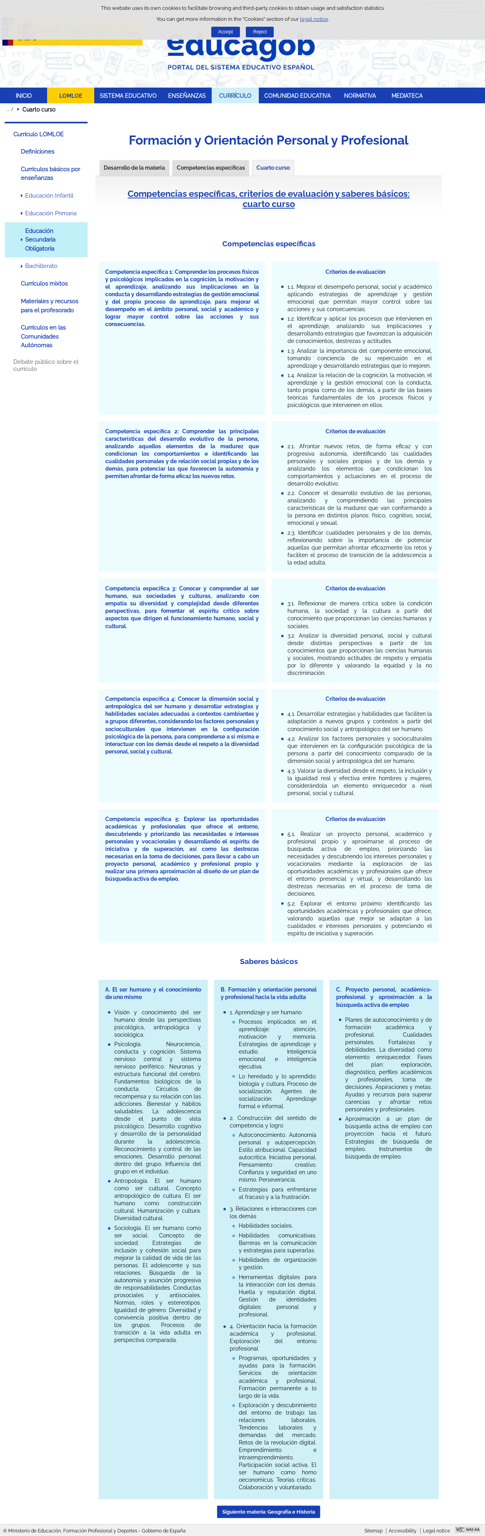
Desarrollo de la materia (134, 168)
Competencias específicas (211, 168)
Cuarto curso (273, 168)
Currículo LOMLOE (38, 134)
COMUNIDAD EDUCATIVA (297, 95)
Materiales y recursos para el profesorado (49, 305)
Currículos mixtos (44, 283)
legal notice (314, 19)
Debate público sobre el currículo (46, 365)
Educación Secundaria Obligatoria (40, 239)
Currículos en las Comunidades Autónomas (43, 336)
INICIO (24, 95)
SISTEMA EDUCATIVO (128, 95)
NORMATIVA (360, 95)
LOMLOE (70, 95)
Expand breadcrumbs (10, 109)
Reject (260, 32)
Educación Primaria (51, 213)
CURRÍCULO (235, 95)
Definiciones (37, 151)
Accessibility (403, 1531)
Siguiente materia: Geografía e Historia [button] (268, 1512)
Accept (225, 32)
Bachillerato (41, 265)
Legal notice (436, 1531)
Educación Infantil (49, 195)
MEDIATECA (407, 95)
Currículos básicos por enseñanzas (50, 173)
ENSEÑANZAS (187, 95)
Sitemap (373, 1531)
